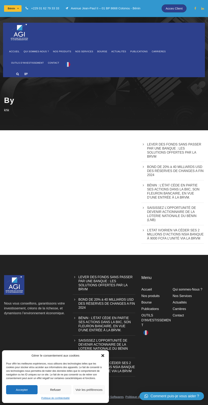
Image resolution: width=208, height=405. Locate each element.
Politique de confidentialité (55, 398)
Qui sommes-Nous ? (36, 51)
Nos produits (62, 51)
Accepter (22, 389)
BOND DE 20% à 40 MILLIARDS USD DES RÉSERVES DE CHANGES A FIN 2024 (175, 171)
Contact (53, 63)
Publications (139, 51)
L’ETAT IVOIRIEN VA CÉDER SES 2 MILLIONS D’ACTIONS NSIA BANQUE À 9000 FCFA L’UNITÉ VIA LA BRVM (175, 234)
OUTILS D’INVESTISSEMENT (27, 63)
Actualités (118, 51)
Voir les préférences (89, 389)
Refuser (55, 389)
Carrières (159, 51)
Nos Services (84, 51)
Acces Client (174, 8)
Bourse (102, 51)
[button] (103, 356)
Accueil (14, 51)
